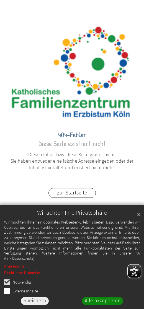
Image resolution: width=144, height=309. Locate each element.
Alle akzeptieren (103, 302)
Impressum (14, 266)
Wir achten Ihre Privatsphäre (72, 213)
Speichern (35, 302)
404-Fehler (72, 134)
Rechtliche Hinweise (22, 273)
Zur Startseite (72, 193)
